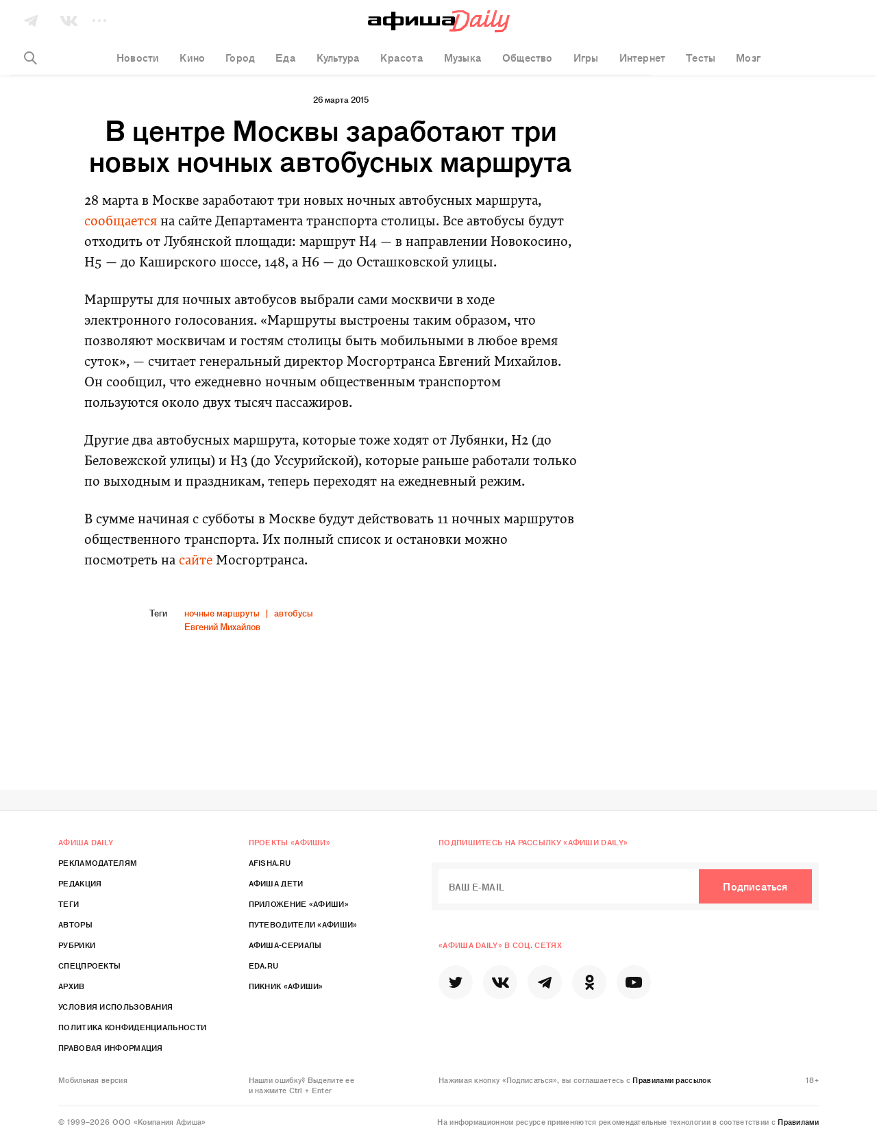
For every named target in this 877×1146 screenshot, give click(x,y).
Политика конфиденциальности (132, 1027)
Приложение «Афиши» (299, 903)
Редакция (79, 883)
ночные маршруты (222, 613)
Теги (68, 903)
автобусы (293, 613)
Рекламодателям (97, 862)
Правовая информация (110, 1047)
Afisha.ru (270, 862)
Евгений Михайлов (222, 626)
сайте (195, 561)
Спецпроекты (89, 965)
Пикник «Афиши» (286, 986)
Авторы (75, 924)
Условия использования (115, 1006)
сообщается (120, 222)
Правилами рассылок (671, 1079)
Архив (71, 986)
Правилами (798, 1121)
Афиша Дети (276, 883)
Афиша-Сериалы (285, 944)
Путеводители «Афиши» (303, 924)
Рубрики (76, 944)
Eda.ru (264, 965)
